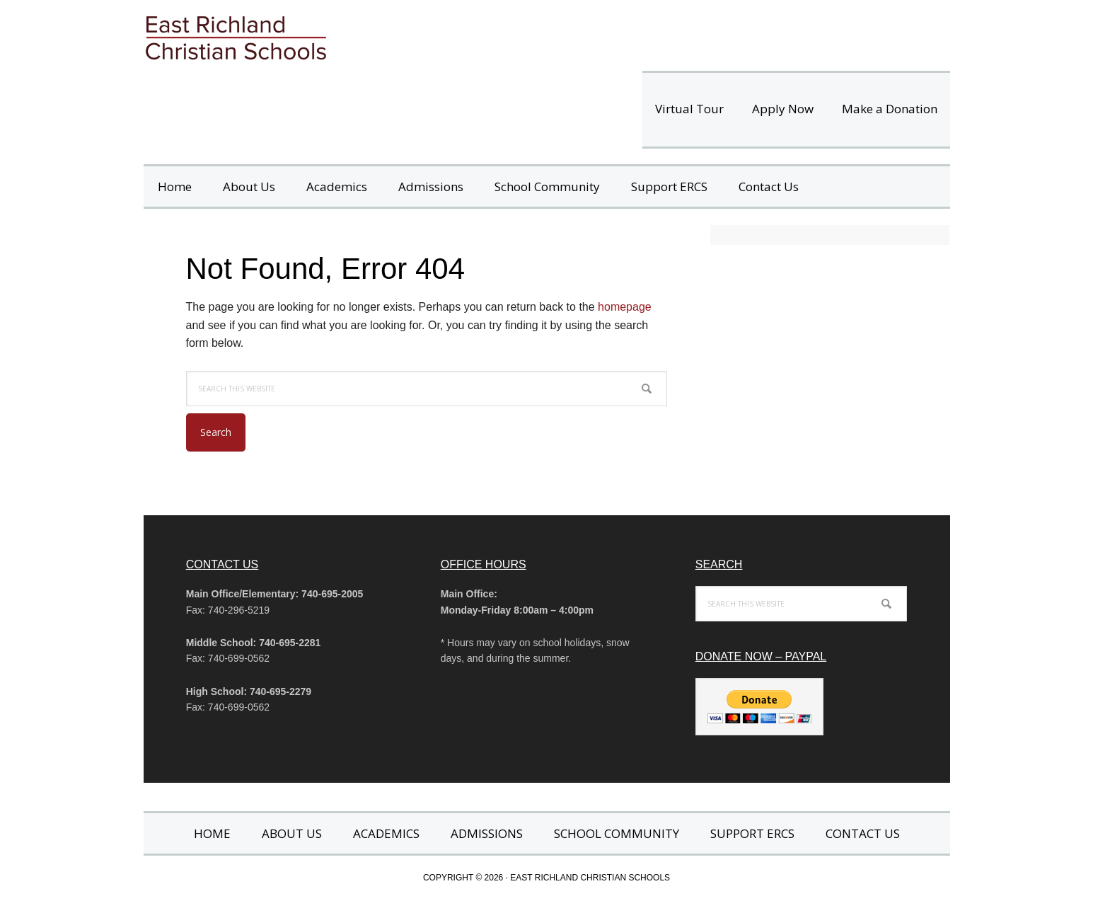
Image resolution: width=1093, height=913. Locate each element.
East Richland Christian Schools (342, 35)
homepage (625, 307)
